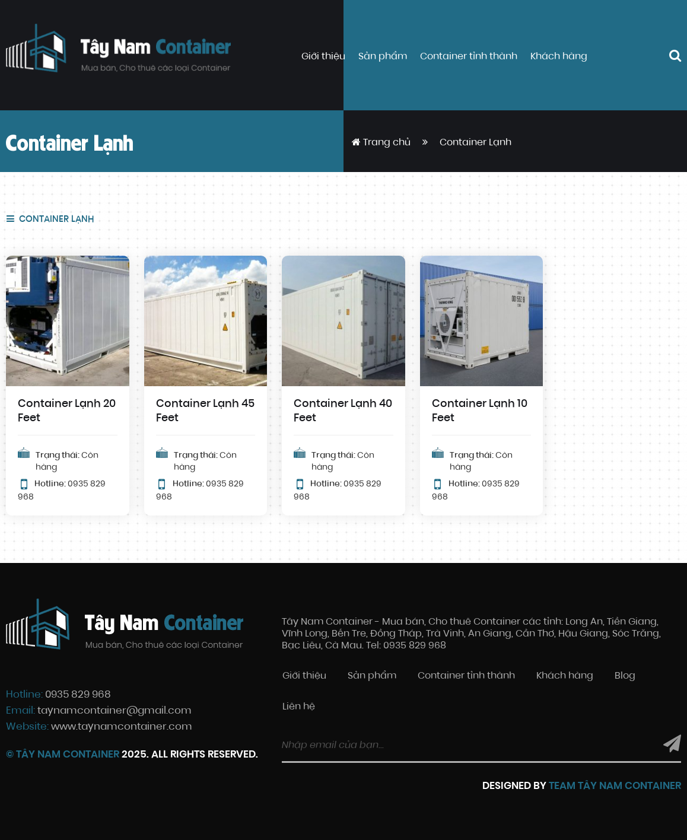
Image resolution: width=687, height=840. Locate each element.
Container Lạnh (55, 219)
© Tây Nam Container (62, 755)
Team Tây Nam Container (615, 786)
